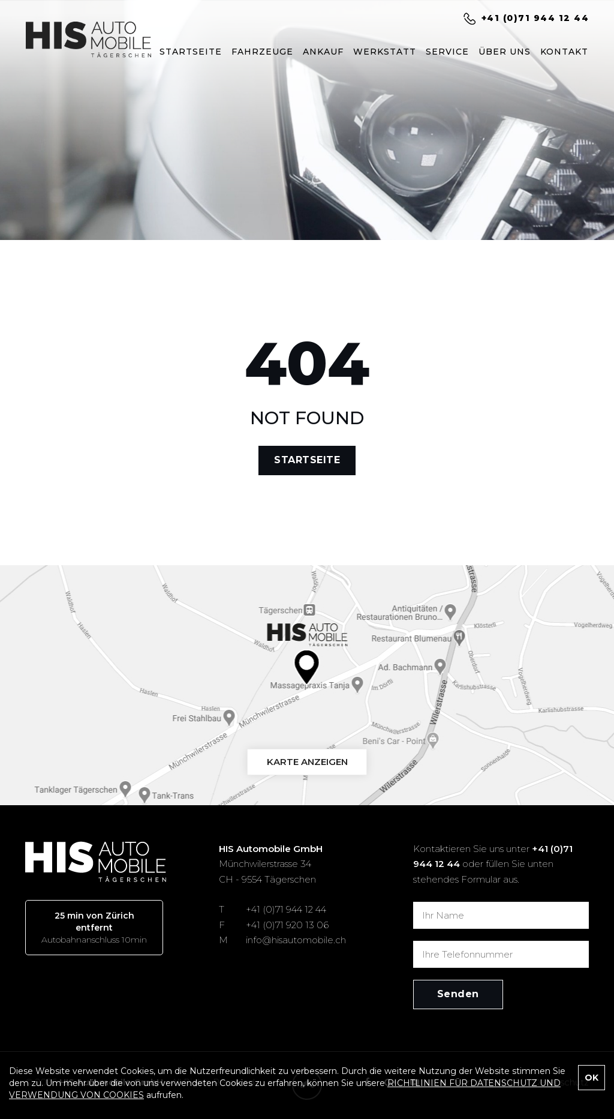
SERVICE (447, 51)
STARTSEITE (190, 51)
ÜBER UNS (504, 51)
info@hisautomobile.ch (296, 940)
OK (591, 1077)
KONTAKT (564, 51)
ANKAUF (323, 51)
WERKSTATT (384, 51)
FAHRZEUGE (262, 51)
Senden (458, 994)
